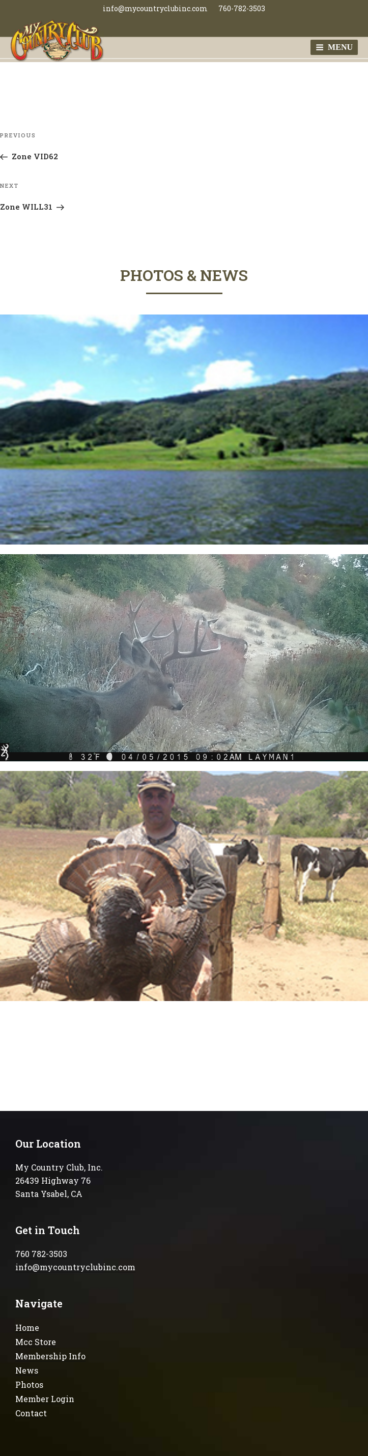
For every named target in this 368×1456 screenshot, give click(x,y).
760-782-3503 (241, 8)
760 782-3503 (41, 1253)
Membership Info (50, 1356)
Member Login (44, 1398)
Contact (31, 1413)
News (26, 1370)
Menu (334, 47)
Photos (29, 1384)
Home (27, 1327)
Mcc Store (35, 1341)
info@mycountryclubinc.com (155, 8)
